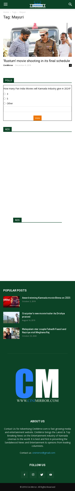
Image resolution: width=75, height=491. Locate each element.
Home (6, 12)
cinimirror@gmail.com (43, 452)
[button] (70, 4)
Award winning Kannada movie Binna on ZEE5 (46, 297)
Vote (37, 118)
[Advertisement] (37, 173)
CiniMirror (8, 65)
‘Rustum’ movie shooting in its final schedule (36, 61)
